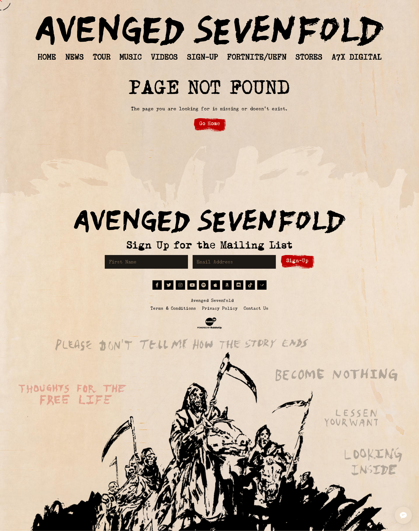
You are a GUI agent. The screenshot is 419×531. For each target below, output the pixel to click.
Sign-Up (297, 260)
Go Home (209, 123)
